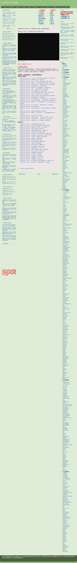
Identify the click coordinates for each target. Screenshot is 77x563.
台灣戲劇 (11, 7)
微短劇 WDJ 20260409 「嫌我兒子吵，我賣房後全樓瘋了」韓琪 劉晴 (35, 162)
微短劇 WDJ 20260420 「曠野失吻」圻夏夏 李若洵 (31, 139)
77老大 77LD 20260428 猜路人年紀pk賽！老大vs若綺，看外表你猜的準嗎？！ (9, 112)
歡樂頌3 (52, 20)
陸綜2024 (67, 7)
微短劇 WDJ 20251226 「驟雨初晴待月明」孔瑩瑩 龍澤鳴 (32, 97)
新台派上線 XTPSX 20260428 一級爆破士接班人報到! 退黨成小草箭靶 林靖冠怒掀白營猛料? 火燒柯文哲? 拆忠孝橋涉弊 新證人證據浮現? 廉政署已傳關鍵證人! (9, 62)
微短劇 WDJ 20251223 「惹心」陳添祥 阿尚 (29, 106)
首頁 (38, 174)
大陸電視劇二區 (65, 18)
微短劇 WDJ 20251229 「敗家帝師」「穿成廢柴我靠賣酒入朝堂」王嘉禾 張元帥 (37, 82)
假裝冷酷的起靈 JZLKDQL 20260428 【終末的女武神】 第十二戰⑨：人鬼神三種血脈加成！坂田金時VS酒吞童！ (9, 92)
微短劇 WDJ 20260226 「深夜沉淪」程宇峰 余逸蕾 (67, 40)
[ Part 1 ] (19, 61)
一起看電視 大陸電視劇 (9, 3)
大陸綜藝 (30, 7)
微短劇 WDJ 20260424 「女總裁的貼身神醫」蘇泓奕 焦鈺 (32, 123)
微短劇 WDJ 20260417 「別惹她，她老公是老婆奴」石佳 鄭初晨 (34, 149)
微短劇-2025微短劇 (25, 168)
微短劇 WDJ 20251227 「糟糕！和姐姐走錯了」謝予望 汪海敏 (33, 90)
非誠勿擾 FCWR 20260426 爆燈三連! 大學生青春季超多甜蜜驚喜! (9, 70)
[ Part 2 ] (23, 61)
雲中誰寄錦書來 (42, 18)
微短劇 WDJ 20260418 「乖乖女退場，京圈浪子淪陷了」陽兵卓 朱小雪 (35, 135)
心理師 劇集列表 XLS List (7, 188)
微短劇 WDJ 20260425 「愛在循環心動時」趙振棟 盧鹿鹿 (32, 131)
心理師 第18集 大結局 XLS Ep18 (8, 191)
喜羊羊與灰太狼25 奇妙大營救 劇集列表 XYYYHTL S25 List (9, 136)
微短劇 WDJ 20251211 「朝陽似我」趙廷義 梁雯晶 (67, 24)
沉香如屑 (52, 23)
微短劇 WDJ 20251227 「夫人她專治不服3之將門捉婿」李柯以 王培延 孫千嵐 (37, 92)
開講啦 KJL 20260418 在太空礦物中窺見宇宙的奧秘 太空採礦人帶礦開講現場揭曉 (9, 84)
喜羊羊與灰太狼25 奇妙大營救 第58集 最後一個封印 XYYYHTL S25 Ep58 (9, 145)
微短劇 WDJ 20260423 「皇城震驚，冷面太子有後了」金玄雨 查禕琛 (67, 36)
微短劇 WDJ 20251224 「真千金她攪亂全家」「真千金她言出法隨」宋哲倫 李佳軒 (38, 98)
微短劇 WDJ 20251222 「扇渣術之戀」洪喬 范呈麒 (31, 115)
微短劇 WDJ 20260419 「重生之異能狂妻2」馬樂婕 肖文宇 (33, 141)
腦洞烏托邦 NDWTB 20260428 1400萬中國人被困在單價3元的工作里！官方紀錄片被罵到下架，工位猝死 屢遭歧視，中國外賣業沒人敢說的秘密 (9, 102)
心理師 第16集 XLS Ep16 (7, 194)
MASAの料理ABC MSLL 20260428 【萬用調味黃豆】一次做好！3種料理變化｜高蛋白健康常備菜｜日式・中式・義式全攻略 (9, 97)
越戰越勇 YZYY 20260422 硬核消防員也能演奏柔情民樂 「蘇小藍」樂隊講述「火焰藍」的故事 (9, 78)
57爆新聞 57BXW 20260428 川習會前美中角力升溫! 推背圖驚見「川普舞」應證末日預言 (9, 57)
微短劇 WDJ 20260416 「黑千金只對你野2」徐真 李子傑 (32, 150)
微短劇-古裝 (41, 17)
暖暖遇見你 (41, 20)
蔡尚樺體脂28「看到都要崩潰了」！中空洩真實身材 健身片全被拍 (9, 122)
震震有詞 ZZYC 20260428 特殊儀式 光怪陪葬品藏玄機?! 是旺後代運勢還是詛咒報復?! (9, 54)
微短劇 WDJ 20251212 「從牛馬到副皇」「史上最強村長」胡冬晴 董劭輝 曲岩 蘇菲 (67, 31)
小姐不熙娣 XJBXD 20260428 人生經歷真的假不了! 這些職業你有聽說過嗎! (9, 45)
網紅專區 (36, 7)
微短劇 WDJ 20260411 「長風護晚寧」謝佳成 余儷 (31, 158)
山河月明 (52, 22)
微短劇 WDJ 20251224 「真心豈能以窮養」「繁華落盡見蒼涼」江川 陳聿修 (36, 104)
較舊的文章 (55, 174)
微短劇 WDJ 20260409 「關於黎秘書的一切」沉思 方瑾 (32, 147)
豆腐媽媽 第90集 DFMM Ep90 (8, 33)
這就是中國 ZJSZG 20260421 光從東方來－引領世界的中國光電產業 (9, 81)
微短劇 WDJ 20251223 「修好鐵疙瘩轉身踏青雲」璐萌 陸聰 (33, 111)
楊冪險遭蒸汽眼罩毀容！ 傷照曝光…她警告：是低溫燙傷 (8, 125)
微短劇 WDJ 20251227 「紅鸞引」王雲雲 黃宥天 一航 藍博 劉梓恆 (34, 94)
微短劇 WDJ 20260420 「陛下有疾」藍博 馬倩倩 (67, 58)
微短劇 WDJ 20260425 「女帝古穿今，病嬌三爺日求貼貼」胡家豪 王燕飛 (36, 133)
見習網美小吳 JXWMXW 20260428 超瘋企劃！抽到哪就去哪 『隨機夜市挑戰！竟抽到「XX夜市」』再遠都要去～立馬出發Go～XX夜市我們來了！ (9, 107)
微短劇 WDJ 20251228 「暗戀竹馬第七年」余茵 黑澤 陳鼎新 (33, 86)
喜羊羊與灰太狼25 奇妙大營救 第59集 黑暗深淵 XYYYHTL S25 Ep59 (9, 143)
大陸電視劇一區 (65, 16)
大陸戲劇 (17, 7)
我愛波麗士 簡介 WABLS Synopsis (9, 177)
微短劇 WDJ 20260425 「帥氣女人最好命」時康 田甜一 (32, 128)
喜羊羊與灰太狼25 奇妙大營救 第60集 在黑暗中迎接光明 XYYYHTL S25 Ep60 (9, 139)
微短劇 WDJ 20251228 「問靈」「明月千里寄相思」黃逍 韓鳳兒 (34, 89)
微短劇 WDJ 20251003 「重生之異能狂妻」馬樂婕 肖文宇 (32, 144)
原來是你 (52, 15)
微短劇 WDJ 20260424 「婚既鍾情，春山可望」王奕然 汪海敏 (33, 127)
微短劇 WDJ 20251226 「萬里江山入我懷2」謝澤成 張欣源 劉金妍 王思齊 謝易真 (37, 95)
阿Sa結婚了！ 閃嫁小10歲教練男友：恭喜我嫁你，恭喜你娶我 (8, 128)
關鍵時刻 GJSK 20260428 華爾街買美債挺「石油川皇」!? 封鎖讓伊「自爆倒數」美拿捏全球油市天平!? (9, 50)
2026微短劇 (41, 11)
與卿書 (51, 13)
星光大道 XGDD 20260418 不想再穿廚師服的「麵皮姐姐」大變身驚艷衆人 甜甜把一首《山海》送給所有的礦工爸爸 (9, 74)
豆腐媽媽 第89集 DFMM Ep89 (8, 39)
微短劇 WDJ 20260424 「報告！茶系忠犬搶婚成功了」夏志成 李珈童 (35, 125)
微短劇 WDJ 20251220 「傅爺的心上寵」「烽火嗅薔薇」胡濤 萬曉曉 (35, 120)
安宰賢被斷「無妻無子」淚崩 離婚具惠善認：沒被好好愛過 (9, 130)
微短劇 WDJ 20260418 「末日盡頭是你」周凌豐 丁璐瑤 (32, 146)
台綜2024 (60, 7)
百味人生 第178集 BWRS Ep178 (8, 38)
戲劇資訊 (48, 7)
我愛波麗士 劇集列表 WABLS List (9, 176)
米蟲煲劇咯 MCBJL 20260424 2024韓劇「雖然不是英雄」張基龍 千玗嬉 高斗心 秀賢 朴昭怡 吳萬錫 (9, 170)
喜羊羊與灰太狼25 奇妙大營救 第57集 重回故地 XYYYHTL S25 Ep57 (9, 149)
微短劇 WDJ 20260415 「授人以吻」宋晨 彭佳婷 (30, 154)
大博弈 (51, 18)
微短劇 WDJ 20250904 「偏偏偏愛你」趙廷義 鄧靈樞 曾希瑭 (67, 28)
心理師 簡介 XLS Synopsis (7, 190)
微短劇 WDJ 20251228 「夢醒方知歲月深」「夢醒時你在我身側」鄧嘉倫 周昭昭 (37, 84)
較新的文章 (22, 174)
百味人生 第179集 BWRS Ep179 (8, 35)
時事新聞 (54, 7)
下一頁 (11, 28)
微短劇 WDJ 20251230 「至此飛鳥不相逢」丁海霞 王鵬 (32, 79)
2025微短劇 (41, 13)
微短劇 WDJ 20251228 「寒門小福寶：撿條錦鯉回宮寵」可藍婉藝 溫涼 (35, 87)
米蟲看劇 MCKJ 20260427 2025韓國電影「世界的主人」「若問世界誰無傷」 (9, 159)
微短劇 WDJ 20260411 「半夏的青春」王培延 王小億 (31, 157)
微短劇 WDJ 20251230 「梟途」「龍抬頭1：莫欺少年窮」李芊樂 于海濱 (36, 81)
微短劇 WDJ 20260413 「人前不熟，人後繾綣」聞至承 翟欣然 (33, 136)
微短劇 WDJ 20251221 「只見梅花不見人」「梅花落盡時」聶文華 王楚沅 (36, 118)
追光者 (51, 17)
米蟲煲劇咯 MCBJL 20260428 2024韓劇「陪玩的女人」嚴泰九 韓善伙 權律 (9, 155)
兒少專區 (42, 7)
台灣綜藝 (23, 7)
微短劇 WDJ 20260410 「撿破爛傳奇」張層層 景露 (31, 152)
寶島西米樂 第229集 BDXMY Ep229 (9, 36)
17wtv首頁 (5, 7)
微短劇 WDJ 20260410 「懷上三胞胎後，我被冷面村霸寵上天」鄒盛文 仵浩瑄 (37, 160)
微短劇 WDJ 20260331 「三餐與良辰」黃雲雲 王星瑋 (67, 50)
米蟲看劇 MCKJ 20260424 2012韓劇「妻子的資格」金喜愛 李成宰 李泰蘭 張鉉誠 (9, 166)
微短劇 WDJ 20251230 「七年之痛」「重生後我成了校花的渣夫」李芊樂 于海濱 (37, 78)
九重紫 (51, 11)
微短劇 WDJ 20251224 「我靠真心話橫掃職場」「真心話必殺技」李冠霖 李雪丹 (37, 100)
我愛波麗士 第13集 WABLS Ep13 (8, 183)
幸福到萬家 (41, 23)
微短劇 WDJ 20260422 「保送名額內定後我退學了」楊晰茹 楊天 (34, 130)
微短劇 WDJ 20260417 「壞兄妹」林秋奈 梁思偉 (30, 143)
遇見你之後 (41, 22)
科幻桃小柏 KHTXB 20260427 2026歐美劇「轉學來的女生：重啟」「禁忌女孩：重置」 (9, 162)
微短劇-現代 (41, 15)
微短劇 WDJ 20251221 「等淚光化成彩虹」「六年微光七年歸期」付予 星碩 (36, 117)
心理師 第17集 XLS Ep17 (7, 193)
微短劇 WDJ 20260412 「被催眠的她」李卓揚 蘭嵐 (31, 155)
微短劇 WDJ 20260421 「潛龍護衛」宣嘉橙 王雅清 (31, 138)
